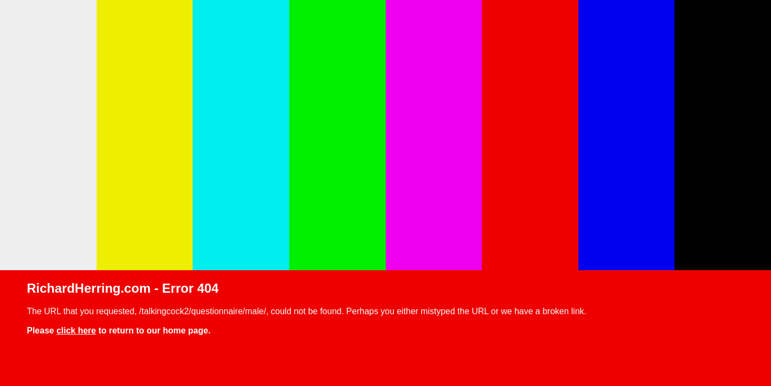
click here (76, 330)
